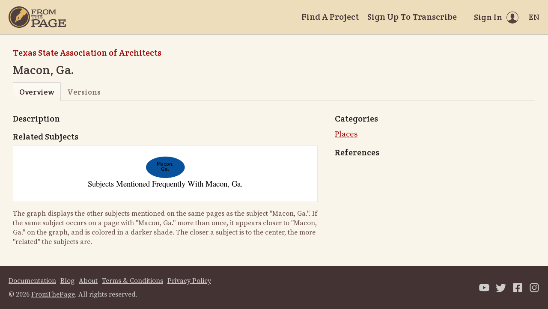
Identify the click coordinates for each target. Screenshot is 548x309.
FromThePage (53, 294)
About (88, 280)
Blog (67, 280)
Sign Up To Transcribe (412, 16)
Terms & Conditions (132, 280)
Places (346, 134)
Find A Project (330, 16)
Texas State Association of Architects (87, 52)
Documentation (32, 280)
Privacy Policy (189, 280)
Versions (84, 92)
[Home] (37, 17)
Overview (36, 92)
